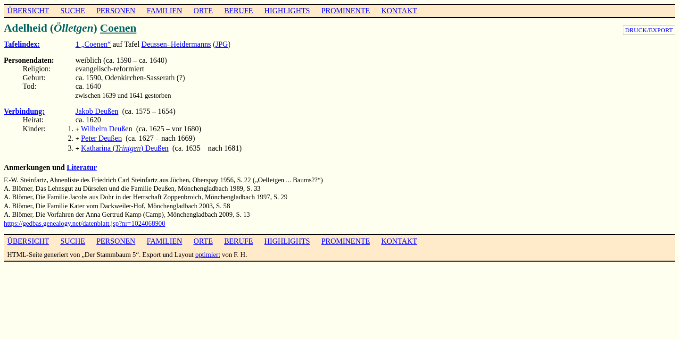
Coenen (118, 28)
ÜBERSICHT (28, 11)
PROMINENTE (345, 11)
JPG (221, 44)
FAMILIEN (164, 11)
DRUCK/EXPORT (649, 30)
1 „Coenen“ (93, 44)
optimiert (207, 251)
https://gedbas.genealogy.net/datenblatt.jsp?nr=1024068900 (85, 220)
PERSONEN (115, 11)
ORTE (203, 11)
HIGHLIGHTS (287, 11)
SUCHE (72, 11)
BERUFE (238, 11)
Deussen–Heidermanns (176, 44)
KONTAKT (399, 11)
